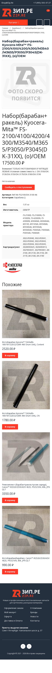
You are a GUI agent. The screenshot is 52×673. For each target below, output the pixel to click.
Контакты (35, 620)
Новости (34, 616)
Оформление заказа (13, 608)
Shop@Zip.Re (7, 2)
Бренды (33, 612)
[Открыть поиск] (39, 22)
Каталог (13, 22)
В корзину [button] (10, 355)
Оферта (8, 616)
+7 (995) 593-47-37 (42, 2)
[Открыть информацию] (47, 22)
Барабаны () (20, 197)
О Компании (36, 608)
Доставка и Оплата (13, 620)
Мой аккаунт (10, 612)
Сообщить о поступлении (18, 187)
